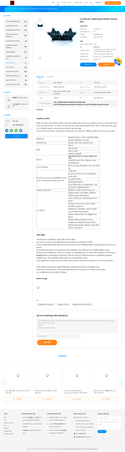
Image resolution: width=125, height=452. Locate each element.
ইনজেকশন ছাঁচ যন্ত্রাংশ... (16, 72)
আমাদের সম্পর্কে (8, 423)
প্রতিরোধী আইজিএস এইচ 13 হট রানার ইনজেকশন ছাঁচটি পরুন (58, 419)
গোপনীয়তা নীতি (8, 434)
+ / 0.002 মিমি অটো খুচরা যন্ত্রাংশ (46, 304)
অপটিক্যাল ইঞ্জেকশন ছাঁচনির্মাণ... (16, 46)
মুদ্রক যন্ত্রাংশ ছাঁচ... (16, 80)
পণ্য (5, 420)
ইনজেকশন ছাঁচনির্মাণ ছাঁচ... (16, 22)
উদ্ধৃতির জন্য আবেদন (113, 3)
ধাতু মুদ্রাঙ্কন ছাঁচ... (16, 52)
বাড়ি (5, 417)
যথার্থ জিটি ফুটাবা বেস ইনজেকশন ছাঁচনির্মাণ (32, 425)
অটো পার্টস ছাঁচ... (16, 63)
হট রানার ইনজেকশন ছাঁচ (54, 414)
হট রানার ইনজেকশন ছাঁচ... (16, 41)
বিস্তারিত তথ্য (40, 77)
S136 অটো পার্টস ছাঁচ (63, 304)
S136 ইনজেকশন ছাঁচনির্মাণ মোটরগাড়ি (82, 304)
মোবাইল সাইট (8, 431)
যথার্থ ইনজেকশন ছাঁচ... (16, 26)
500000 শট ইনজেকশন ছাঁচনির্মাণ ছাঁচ (32, 432)
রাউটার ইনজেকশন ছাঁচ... (16, 76)
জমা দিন (47, 342)
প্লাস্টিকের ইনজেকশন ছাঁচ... (16, 30)
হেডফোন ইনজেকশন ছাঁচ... (16, 85)
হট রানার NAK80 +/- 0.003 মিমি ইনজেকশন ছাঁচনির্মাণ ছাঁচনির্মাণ (32, 419)
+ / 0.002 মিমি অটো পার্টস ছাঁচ (20, 105)
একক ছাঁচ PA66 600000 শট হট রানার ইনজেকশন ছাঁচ (57, 425)
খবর (5, 425)
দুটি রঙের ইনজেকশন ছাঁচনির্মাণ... (16, 36)
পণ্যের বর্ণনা (50, 77)
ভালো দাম (88, 64)
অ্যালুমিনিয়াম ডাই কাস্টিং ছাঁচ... (16, 57)
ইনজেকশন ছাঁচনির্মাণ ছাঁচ (28, 414)
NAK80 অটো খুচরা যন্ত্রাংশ (20, 97)
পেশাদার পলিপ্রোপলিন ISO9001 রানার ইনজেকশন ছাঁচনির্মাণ (58, 432)
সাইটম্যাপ (6, 428)
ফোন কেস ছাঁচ (16, 67)
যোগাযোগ (16, 136)
